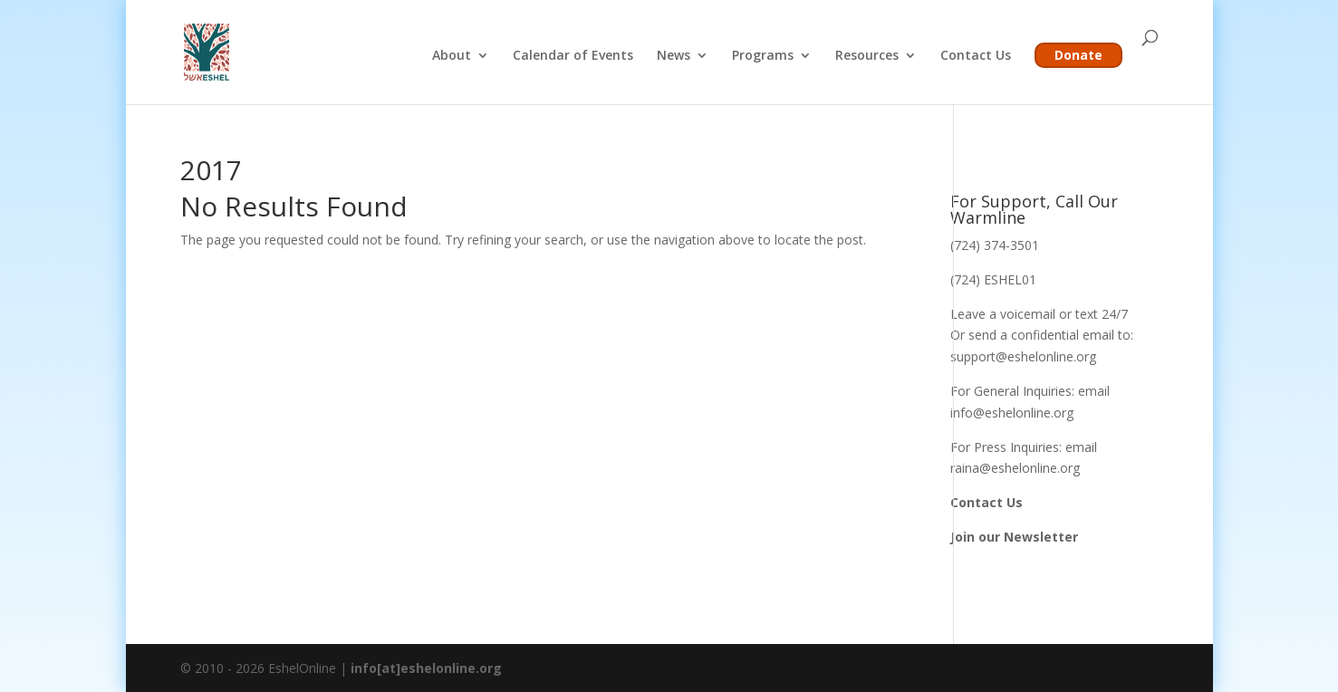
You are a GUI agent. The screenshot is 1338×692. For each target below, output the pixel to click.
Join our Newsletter (1014, 536)
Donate (1078, 54)
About (451, 56)
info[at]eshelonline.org (426, 668)
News (673, 56)
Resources (867, 56)
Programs (763, 56)
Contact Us (975, 56)
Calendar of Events (573, 56)
